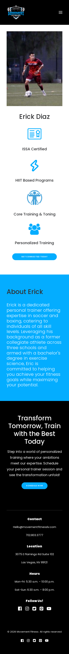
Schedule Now (34, 485)
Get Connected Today (34, 256)
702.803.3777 (34, 535)
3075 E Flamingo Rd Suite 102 (34, 554)
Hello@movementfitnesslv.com (34, 527)
